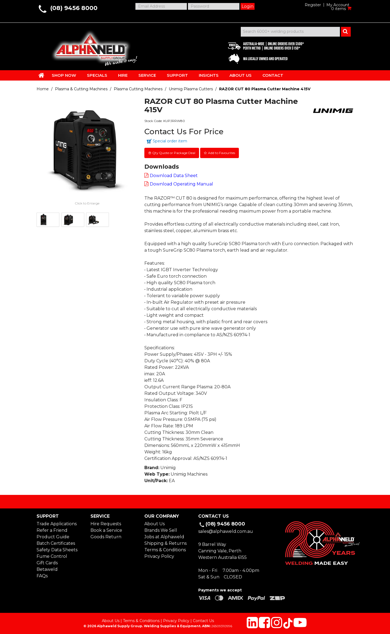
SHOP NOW (64, 75)
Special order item (170, 141)
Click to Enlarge (87, 203)
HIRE (123, 75)
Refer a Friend (52, 530)
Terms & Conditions (165, 549)
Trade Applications (57, 523)
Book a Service (106, 530)
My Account (337, 5)
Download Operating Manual (181, 183)
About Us (154, 523)
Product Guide (53, 536)
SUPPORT (177, 75)
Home (43, 89)
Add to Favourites (222, 153)
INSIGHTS (209, 75)
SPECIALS (97, 75)
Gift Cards (47, 562)
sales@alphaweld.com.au (225, 530)
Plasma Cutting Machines (138, 89)
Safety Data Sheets (57, 549)
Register (313, 5)
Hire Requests (105, 523)
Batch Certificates (56, 543)
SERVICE (147, 75)
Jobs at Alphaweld (164, 536)
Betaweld (47, 569)
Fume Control (52, 556)
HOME (41, 75)
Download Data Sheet (174, 175)
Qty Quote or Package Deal (173, 153)
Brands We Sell (160, 530)
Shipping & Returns (165, 543)
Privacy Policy (159, 556)
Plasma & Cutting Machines (81, 89)
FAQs (42, 575)
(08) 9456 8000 (74, 8)
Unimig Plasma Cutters (191, 89)
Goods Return (105, 536)
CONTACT (272, 75)
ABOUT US (240, 75)
